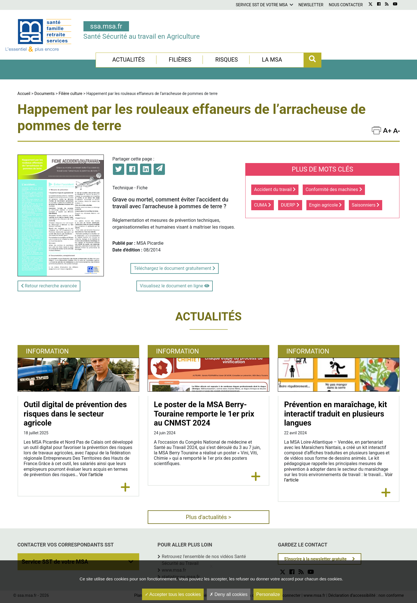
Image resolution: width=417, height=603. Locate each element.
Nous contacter (346, 5)
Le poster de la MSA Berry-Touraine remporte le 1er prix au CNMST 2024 (204, 414)
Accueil (24, 93)
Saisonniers (365, 205)
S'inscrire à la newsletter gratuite (315, 558)
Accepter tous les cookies (173, 594)
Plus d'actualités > (208, 517)
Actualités (128, 59)
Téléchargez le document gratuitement (174, 268)
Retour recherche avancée (49, 286)
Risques (226, 59)
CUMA (262, 205)
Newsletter (310, 5)
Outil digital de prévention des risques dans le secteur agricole (75, 414)
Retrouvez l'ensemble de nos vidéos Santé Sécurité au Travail (204, 560)
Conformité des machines (334, 189)
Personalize (268, 594)
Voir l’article (91, 474)
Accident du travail (275, 189)
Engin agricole (325, 205)
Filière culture (70, 93)
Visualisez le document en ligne (174, 286)
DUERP (290, 205)
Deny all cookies (229, 594)
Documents (45, 93)
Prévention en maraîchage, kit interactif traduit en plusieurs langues (335, 414)
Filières (180, 59)
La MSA (272, 59)
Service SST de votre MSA (261, 5)
